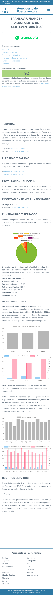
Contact (36, 590)
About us (42, 590)
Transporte (31, 561)
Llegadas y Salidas (9, 52)
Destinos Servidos (9, 64)
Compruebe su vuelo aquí (20, 148)
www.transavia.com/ (20, 207)
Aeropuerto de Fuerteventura (27, 10)
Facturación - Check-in (11, 55)
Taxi (28, 566)
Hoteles (30, 572)
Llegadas (5, 561)
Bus (28, 564)
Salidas (5, 564)
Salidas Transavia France (13, 174)
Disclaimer (29, 590)
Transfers (30, 569)
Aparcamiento (32, 575)
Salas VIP (5, 584)
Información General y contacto (14, 58)
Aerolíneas (31, 558)
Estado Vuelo (7, 566)
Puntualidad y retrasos (11, 61)
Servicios (5, 581)
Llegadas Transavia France (13, 171)
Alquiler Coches (8, 575)
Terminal (5, 49)
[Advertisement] (26, 105)
